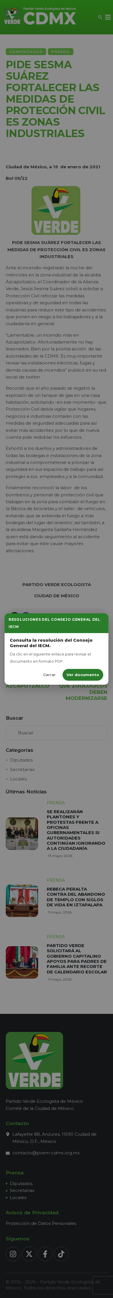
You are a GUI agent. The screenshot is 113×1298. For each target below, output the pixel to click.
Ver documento (83, 674)
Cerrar (49, 674)
